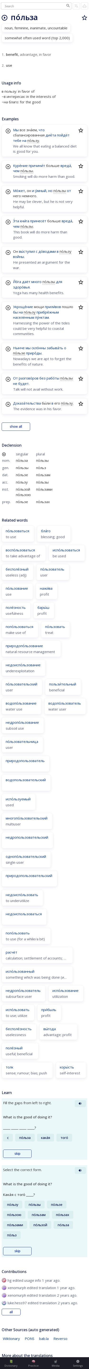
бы (15, 312)
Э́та (16, 220)
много (36, 281)
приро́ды (34, 353)
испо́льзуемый (18, 799)
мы (28, 347)
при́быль (48, 1009)
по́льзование (17, 588)
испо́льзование (65, 990)
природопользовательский (29, 875)
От (15, 378)
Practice (33, 1363)
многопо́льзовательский (26, 818)
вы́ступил (27, 251)
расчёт (11, 952)
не (15, 383)
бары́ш (43, 607)
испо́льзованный (20, 971)
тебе (17, 140)
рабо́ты (53, 378)
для (59, 281)
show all (16, 426)
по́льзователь (52, 569)
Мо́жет (19, 190)
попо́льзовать (18, 933)
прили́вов (53, 306)
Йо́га (17, 281)
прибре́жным (48, 312)
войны (18, 256)
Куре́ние (20, 165)
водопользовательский (26, 779)
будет (23, 383)
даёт (26, 281)
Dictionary (11, 1363)
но (50, 190)
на (24, 140)
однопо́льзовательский (26, 856)
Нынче (19, 347)
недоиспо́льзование (23, 665)
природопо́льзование (24, 645)
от (69, 190)
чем (16, 170)
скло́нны (39, 347)
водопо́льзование (21, 703)
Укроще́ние (23, 306)
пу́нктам (42, 317)
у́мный (40, 190)
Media (56, 1363)
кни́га (24, 220)
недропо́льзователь (23, 990)
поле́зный (14, 1048)
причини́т (37, 165)
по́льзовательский (21, 684)
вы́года (49, 1028)
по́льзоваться (17, 530)
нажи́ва (46, 588)
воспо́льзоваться (20, 550)
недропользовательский (27, 837)
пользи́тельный (62, 684)
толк (9, 1067)
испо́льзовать (17, 1009)
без (42, 378)
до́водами (47, 251)
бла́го (46, 530)
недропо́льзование (22, 722)
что (42, 129)
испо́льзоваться (66, 550)
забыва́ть (55, 347)
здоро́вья (21, 287)
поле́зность (16, 607)
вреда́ (66, 165)
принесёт (38, 220)
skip (17, 1153)
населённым (23, 317)
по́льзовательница (22, 741)
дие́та (51, 135)
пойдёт (63, 135)
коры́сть (67, 1067)
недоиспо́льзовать (22, 894)
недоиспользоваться (24, 913)
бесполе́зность (19, 1028)
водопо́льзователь (64, 703)
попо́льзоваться (19, 626)
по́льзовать (55, 626)
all (11, 1312)
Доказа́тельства (27, 403)
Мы (16, 129)
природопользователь (25, 760)
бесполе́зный (17, 569)
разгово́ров (28, 378)
